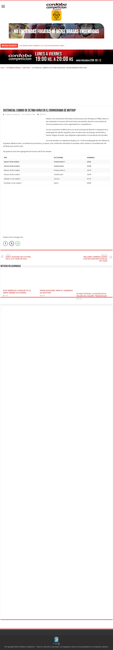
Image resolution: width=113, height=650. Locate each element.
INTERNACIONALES (14, 68)
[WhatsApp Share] (17, 243)
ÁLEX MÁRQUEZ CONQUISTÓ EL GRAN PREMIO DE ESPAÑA (17, 291)
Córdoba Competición (12, 114)
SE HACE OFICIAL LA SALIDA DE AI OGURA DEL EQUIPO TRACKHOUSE (91, 295)
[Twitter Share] (11, 243)
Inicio (3, 68)
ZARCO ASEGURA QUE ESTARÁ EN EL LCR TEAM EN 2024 (19, 257)
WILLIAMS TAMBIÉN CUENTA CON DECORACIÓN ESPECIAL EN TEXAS (94, 258)
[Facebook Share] (5, 243)
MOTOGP (26, 68)
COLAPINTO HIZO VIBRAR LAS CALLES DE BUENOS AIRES (41, 46)
